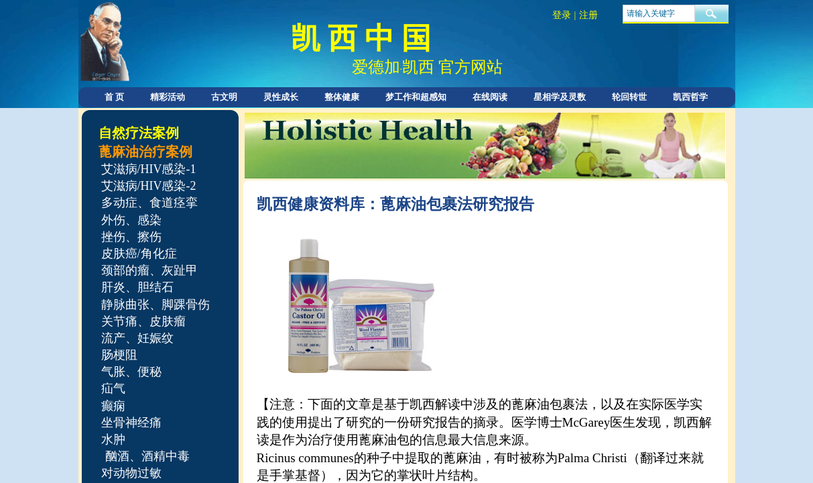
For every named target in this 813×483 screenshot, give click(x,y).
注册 (588, 15)
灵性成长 (280, 97)
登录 (561, 15)
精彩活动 (167, 97)
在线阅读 (490, 97)
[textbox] (659, 13)
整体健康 (341, 97)
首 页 (114, 97)
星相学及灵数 (560, 97)
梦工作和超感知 (415, 97)
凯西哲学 (690, 97)
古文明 (224, 97)
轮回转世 (629, 97)
